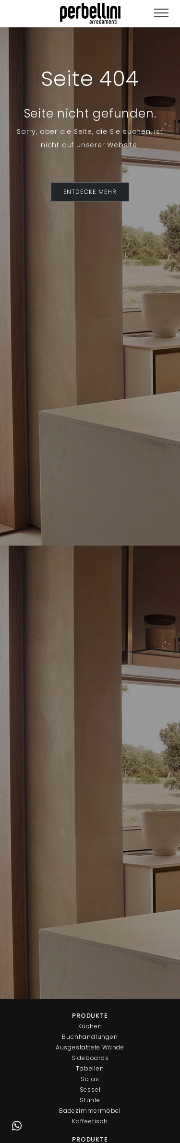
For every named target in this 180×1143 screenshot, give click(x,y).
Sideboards (90, 1058)
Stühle (90, 1100)
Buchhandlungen (90, 1037)
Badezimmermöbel (90, 1111)
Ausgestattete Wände (90, 1047)
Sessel (90, 1089)
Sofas (90, 1079)
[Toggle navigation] (161, 13)
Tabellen (90, 1068)
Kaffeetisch (90, 1121)
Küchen (90, 1026)
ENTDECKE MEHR (90, 192)
